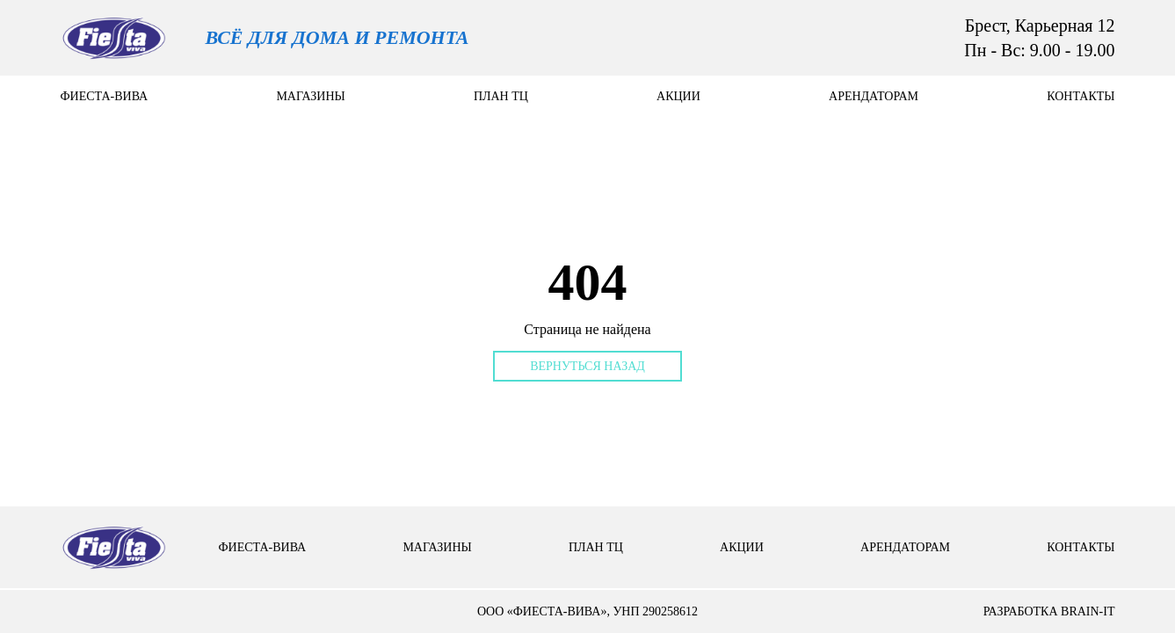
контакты (1080, 96)
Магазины (310, 96)
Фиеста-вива (105, 96)
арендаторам (873, 96)
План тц (501, 96)
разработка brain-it (1049, 611)
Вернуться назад (587, 366)
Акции (678, 96)
